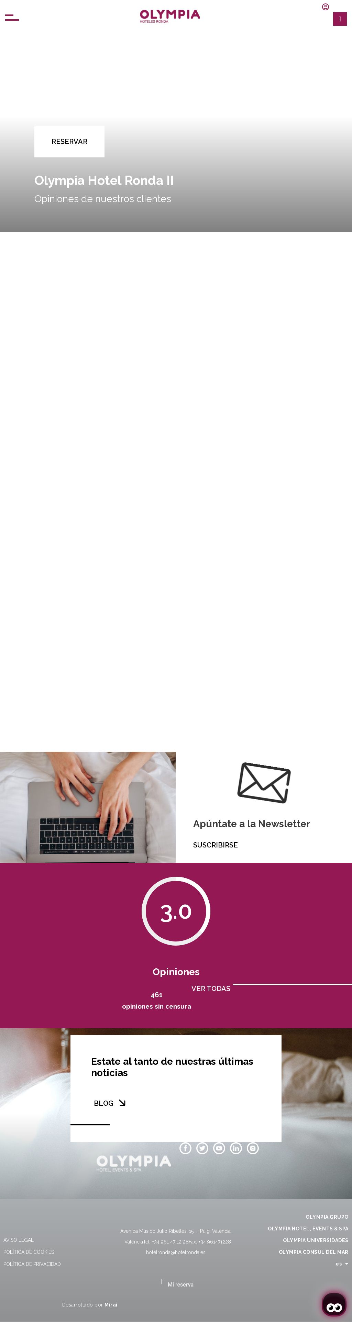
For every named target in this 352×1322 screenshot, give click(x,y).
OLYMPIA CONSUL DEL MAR (314, 1252)
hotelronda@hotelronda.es (176, 1252)
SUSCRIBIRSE (215, 845)
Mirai (111, 1305)
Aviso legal (18, 1240)
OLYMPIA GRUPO (327, 1217)
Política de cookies (28, 1252)
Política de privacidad (32, 1264)
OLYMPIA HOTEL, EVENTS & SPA (308, 1228)
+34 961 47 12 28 (170, 1242)
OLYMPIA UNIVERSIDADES (316, 1240)
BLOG (103, 1103)
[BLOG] (122, 1102)
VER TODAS (210, 989)
